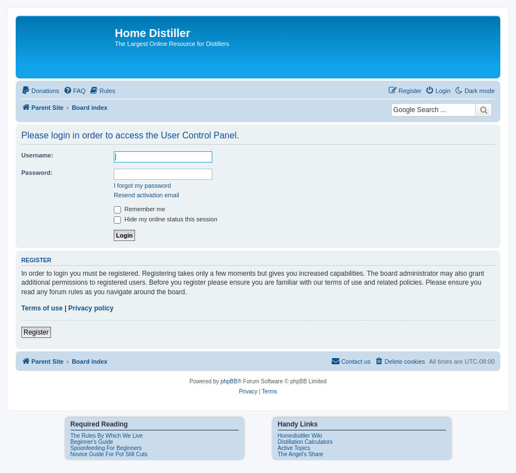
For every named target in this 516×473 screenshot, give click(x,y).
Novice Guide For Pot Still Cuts (109, 454)
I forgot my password (142, 185)
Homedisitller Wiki (300, 436)
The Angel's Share (300, 454)
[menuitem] (40, 91)
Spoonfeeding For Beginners (106, 448)
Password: (37, 172)
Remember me (139, 209)
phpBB (229, 381)
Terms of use (42, 308)
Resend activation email (146, 195)
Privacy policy (91, 308)
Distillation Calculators (305, 442)
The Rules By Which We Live (107, 436)
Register (36, 332)
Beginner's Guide (92, 442)
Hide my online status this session (165, 219)
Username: (37, 155)
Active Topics (294, 448)
